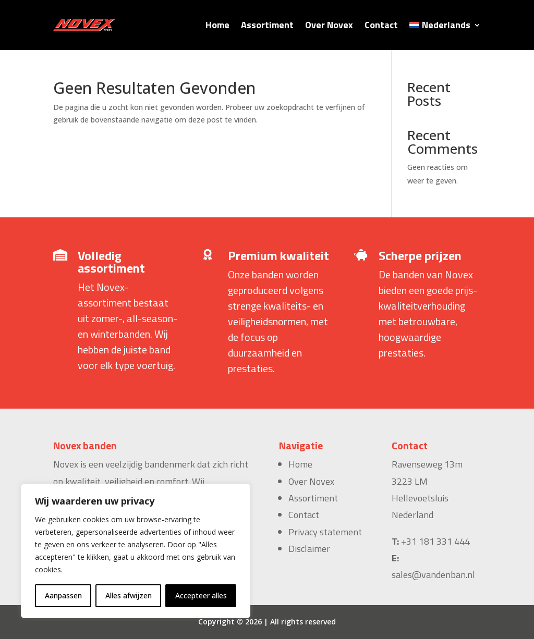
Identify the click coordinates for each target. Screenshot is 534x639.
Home (217, 25)
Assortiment (267, 25)
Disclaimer (309, 549)
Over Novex (329, 25)
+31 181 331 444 (435, 541)
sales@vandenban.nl (433, 575)
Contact (381, 25)
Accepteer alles (201, 595)
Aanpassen (63, 595)
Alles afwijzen (128, 595)
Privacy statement (325, 532)
